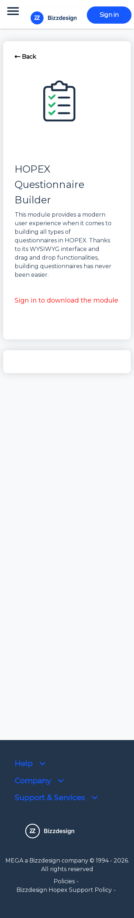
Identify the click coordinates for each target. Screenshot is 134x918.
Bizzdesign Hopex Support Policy (64, 889)
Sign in (109, 14)
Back (25, 56)
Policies (64, 881)
